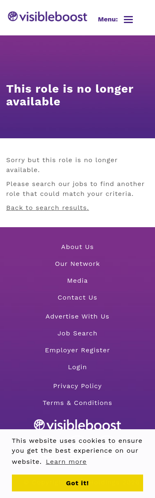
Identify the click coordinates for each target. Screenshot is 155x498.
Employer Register (77, 350)
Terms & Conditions (77, 403)
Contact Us (78, 297)
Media (77, 280)
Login (77, 367)
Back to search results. (47, 208)
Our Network (77, 264)
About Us (77, 247)
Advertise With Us (77, 316)
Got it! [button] (77, 483)
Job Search (77, 333)
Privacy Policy (77, 386)
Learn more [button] (66, 461)
